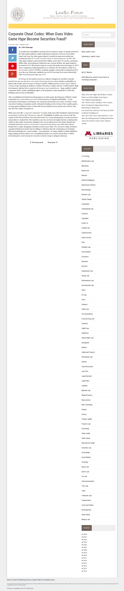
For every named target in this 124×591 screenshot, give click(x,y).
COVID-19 (85, 223)
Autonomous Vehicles (89, 185)
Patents (84, 410)
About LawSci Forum (88, 52)
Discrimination (86, 252)
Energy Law (85, 276)
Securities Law (86, 448)
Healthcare (85, 333)
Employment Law (87, 271)
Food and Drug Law (88, 319)
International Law (87, 357)
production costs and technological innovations (40, 81)
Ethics (84, 290)
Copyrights (85, 218)
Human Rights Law (88, 338)
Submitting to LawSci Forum (91, 57)
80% (73, 70)
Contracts (85, 214)
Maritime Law (86, 390)
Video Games (86, 515)
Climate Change (87, 199)
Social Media (86, 452)
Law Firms (85, 371)
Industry (84, 347)
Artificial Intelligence (88, 180)
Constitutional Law (87, 209)
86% (47, 72)
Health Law (85, 328)
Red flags (22, 79)
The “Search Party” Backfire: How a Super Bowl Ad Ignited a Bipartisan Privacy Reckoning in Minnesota (97, 105)
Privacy (84, 414)
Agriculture (85, 166)
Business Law (86, 194)
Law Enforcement (87, 367)
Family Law (85, 309)
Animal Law (85, 171)
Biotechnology (86, 190)
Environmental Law (88, 285)
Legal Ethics (86, 381)
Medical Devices (87, 395)
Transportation (86, 500)
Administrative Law (88, 161)
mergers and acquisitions (49, 88)
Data (83, 242)
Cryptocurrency (87, 233)
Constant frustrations (47, 124)
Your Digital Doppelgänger (92, 100)
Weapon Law (86, 519)
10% (50, 127)
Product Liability (87, 419)
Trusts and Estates (88, 505)
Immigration (85, 343)
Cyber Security (86, 238)
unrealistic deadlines (64, 101)
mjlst (16, 44)
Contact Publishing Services (22, 580)
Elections (85, 266)
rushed (65, 115)
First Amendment (87, 314)
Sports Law (85, 472)
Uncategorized (86, 510)
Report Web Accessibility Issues (44, 580)
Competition (86, 204)
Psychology (85, 429)
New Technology (87, 405)
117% (39, 74)
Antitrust (84, 175)
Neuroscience (86, 400)
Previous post (36, 142)
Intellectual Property (88, 352)
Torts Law (85, 486)
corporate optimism (32, 113)
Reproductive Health (88, 443)
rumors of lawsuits (31, 124)
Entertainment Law (88, 281)
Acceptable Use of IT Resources (23, 588)
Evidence (85, 304)
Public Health (86, 433)
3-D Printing (85, 156)
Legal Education (87, 376)
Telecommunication (88, 481)
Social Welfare (86, 457)
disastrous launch (35, 115)
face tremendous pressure (27, 99)
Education (85, 261)
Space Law (85, 467)
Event (83, 300)
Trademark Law (87, 496)
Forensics (85, 323)
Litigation (85, 386)
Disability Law (86, 247)
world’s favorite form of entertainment (49, 58)
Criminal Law (86, 228)
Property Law (86, 424)
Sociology (85, 462)
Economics (85, 257)
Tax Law (84, 476)
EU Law (84, 295)
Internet (84, 362)
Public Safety (86, 438)
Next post (52, 142)
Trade (83, 491)
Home (9, 580)
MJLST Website (87, 72)
